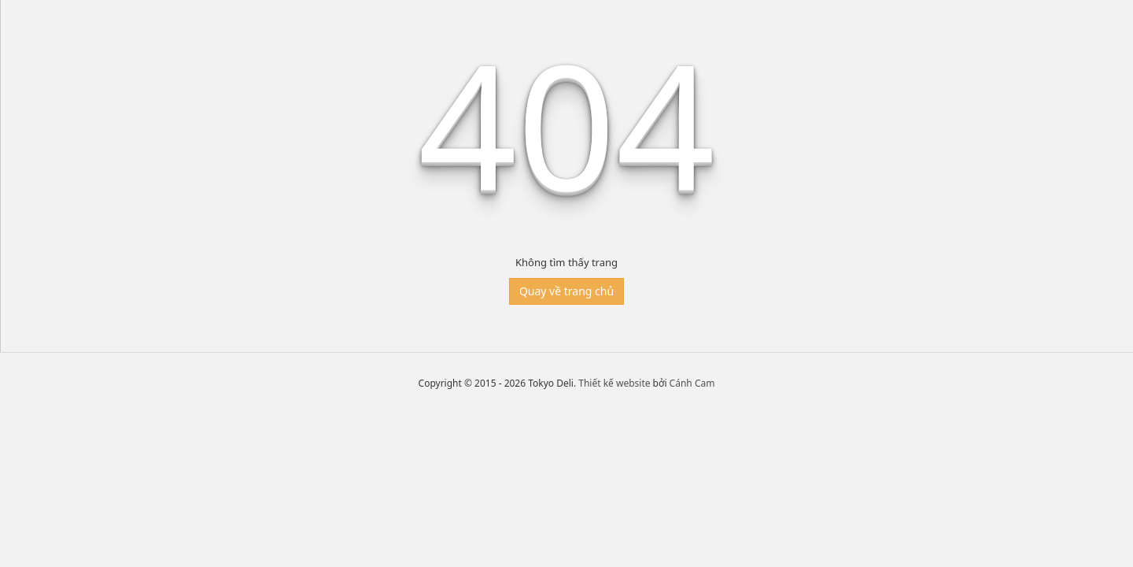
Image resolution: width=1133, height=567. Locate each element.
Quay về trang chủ (566, 291)
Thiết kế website (614, 383)
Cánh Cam (692, 383)
